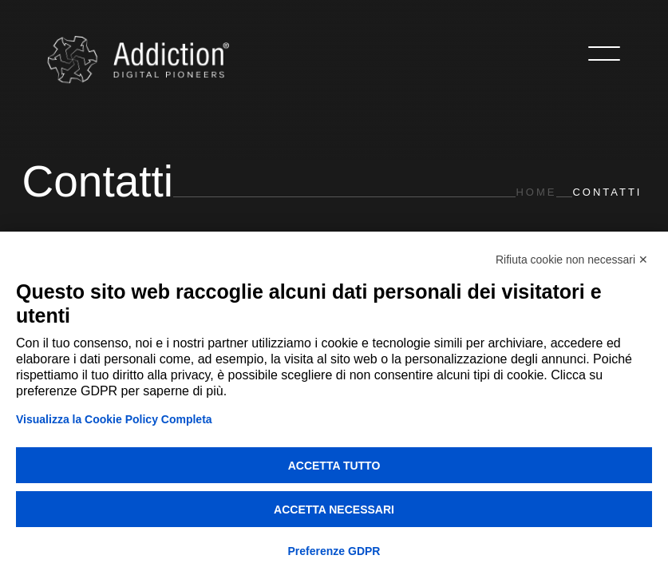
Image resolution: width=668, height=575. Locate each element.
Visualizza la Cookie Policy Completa (114, 419)
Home (536, 192)
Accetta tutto (334, 465)
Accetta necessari (334, 509)
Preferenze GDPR (334, 551)
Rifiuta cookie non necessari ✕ (572, 259)
